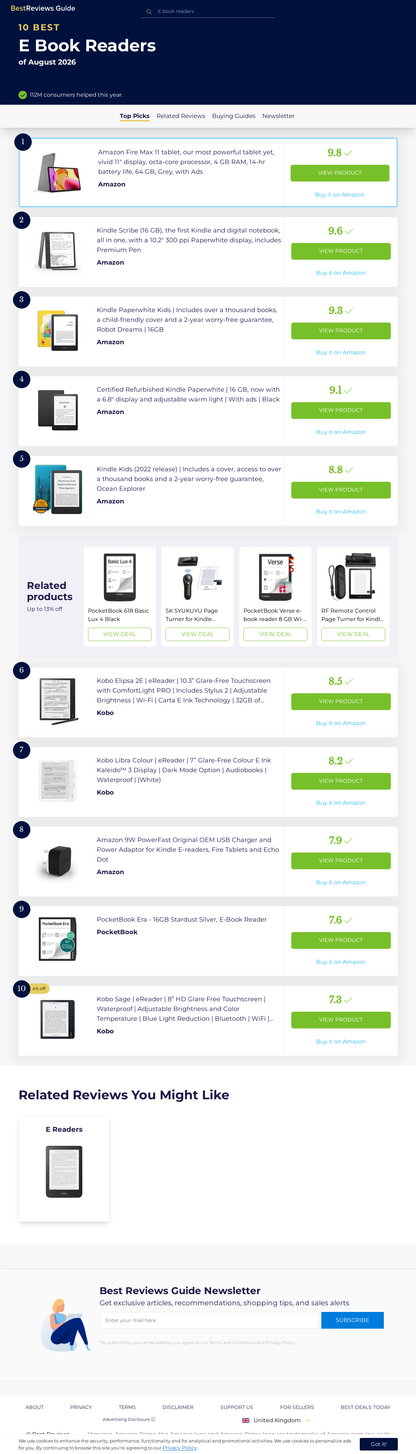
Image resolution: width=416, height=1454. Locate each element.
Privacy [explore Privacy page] (81, 1407)
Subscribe (352, 1320)
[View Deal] (120, 597)
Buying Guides (233, 115)
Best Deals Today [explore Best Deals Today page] (366, 1407)
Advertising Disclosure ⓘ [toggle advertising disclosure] (129, 1419)
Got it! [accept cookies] (379, 1444)
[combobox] (208, 11)
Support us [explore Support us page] (236, 1407)
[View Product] (208, 172)
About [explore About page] (34, 1407)
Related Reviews (180, 115)
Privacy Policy (179, 1448)
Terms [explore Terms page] (127, 1407)
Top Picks (134, 115)
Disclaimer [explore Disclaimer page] (178, 1407)
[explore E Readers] (64, 1169)
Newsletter (278, 115)
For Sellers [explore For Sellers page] (297, 1407)
